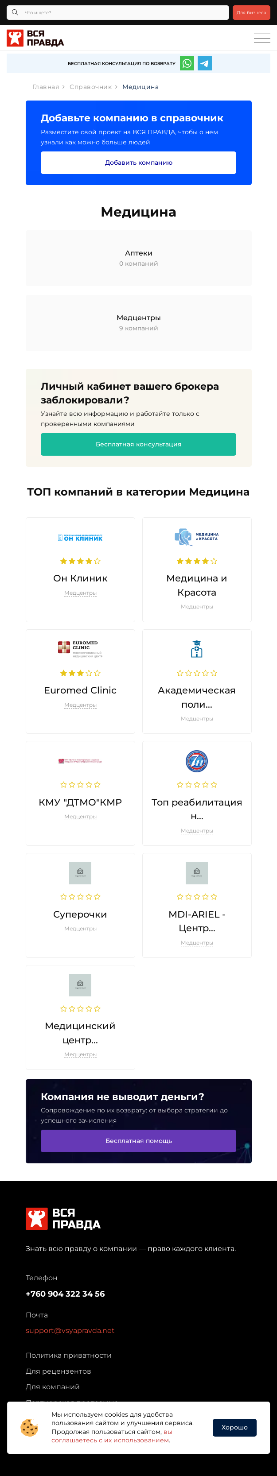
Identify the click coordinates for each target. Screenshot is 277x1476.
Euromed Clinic (80, 690)
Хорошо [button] (235, 1427)
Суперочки (80, 914)
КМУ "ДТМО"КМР (80, 802)
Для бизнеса (251, 12)
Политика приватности (69, 1355)
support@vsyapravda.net (70, 1330)
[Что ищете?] (118, 12)
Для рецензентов (58, 1371)
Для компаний (53, 1387)
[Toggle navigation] (262, 38)
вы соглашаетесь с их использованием (111, 1436)
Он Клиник (80, 578)
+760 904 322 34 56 (65, 1294)
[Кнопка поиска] (15, 12)
